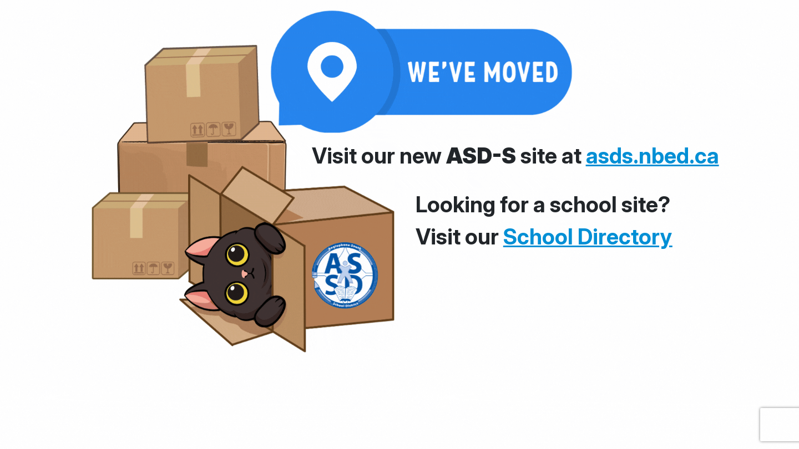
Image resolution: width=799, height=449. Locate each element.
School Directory (587, 236)
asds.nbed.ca (652, 155)
